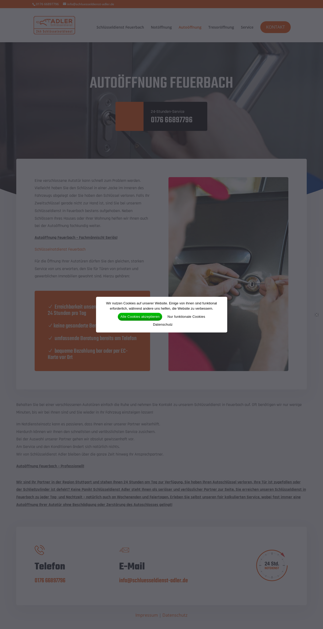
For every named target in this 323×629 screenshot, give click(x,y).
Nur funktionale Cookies (186, 317)
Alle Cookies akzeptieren (140, 317)
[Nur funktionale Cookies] (316, 314)
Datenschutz (163, 324)
